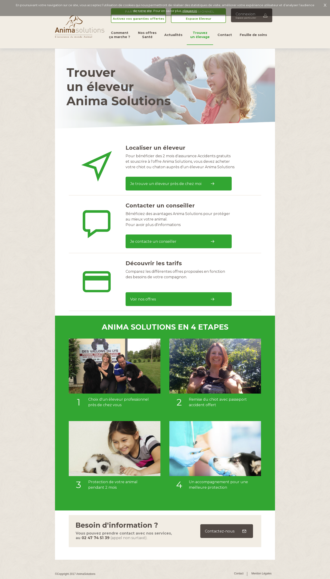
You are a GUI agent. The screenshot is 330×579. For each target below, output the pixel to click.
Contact (238, 573)
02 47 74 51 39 (96, 538)
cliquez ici (189, 11)
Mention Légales (261, 573)
